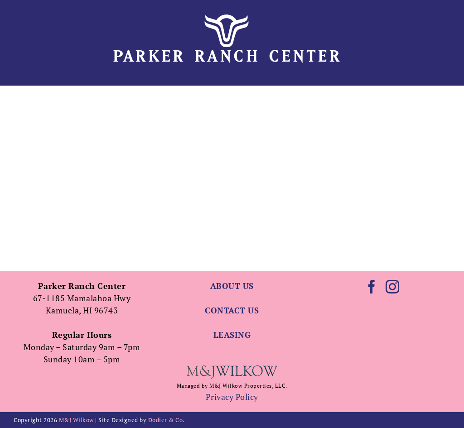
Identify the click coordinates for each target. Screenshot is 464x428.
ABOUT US (232, 285)
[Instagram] (393, 286)
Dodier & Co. (166, 420)
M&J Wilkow (76, 420)
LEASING (232, 334)
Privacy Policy (232, 396)
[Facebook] (372, 286)
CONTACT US (232, 310)
